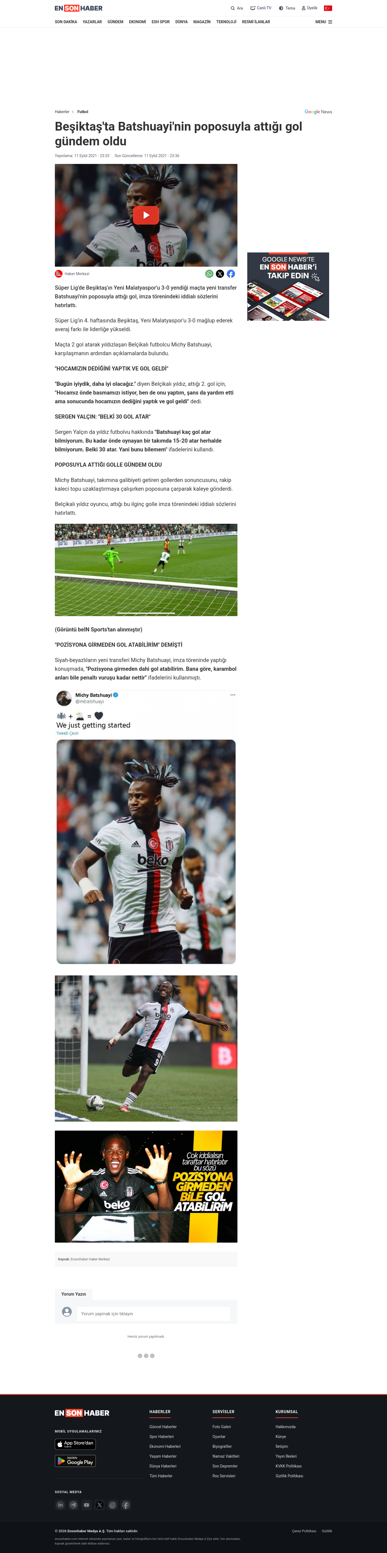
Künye (281, 1436)
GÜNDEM (115, 22)
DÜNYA (181, 22)
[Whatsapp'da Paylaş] (209, 274)
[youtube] (86, 1504)
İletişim (282, 1446)
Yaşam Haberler (163, 1456)
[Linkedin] (60, 1504)
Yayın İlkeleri (286, 1456)
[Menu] (323, 22)
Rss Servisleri (224, 1476)
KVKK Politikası (289, 1466)
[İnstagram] (112, 1504)
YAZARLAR (92, 22)
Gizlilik (327, 1531)
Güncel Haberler (163, 1427)
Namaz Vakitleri (226, 1456)
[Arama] (236, 8)
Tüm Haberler (161, 1476)
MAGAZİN (202, 22)
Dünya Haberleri (163, 1466)
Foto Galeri (222, 1427)
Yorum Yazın (73, 1294)
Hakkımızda (286, 1427)
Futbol (83, 112)
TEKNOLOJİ (226, 22)
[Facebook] (125, 1504)
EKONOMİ (137, 22)
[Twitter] (99, 1504)
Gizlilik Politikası (289, 1476)
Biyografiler (222, 1446)
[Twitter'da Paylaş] (220, 274)
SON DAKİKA (66, 22)
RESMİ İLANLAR (256, 22)
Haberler (62, 112)
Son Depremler (225, 1466)
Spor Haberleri (162, 1436)
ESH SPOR (161, 22)
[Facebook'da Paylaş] (231, 274)
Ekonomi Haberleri (165, 1446)
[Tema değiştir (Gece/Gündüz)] (286, 8)
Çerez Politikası (304, 1531)
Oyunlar (219, 1436)
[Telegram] (73, 1504)
